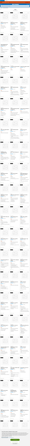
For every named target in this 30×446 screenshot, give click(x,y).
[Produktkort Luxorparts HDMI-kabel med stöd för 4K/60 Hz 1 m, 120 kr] (25, 253)
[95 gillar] (28, 380)
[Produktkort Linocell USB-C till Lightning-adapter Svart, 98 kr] (15, 123)
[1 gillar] (18, 34)
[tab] (2, 0)
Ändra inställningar (15, 443)
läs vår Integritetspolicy (11, 437)
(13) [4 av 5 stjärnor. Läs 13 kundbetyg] (14, 174)
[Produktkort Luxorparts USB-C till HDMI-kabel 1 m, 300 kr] (5, 232)
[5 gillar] (8, 34)
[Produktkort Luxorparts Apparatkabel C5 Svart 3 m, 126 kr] (15, 275)
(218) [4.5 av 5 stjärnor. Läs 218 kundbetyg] (15, 67)
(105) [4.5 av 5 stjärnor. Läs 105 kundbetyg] (15, 217)
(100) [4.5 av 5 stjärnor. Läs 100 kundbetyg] (15, 303)
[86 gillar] (28, 142)
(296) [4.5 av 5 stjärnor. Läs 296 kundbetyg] (24, 109)
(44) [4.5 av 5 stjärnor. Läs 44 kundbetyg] (14, 261)
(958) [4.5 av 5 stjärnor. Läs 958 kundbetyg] (5, 23)
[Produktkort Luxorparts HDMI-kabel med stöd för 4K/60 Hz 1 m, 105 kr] (5, 296)
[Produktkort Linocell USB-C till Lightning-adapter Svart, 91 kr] (25, 38)
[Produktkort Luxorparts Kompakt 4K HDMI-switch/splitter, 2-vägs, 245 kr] (5, 146)
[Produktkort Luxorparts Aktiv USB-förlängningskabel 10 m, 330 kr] (5, 275)
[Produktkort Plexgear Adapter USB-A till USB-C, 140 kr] (15, 167)
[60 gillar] (28, 292)
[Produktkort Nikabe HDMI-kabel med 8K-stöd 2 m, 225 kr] (25, 319)
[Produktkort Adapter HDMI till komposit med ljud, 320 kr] (25, 384)
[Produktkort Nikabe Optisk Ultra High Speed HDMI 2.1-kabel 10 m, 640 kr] (15, 102)
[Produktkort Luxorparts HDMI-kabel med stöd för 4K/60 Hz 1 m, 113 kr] (25, 188)
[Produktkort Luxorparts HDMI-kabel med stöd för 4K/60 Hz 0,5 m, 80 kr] (15, 340)
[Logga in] (27, 4)
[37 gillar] (28, 228)
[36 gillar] (18, 12)
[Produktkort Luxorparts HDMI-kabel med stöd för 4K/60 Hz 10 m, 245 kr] (5, 167)
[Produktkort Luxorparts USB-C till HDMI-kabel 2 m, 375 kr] (15, 404)
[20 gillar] (8, 119)
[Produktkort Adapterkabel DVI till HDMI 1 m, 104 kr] (25, 102)
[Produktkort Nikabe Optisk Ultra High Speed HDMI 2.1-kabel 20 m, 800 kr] (5, 60)
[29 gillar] (18, 206)
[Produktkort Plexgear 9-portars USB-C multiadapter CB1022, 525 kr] (15, 253)
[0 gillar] (18, 142)
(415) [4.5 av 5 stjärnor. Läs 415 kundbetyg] (24, 88)
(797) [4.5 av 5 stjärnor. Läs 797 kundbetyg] (15, 24)
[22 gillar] (28, 163)
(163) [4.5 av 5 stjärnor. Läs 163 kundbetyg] (24, 217)
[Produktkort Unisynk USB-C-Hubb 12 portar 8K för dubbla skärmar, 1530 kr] (5, 404)
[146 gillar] (28, 98)
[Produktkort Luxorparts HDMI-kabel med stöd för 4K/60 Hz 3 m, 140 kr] (5, 188)
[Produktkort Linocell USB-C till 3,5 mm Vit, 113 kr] (25, 81)
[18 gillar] (28, 77)
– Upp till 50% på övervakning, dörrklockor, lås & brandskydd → (14, 2)
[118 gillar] (28, 421)
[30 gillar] (8, 337)
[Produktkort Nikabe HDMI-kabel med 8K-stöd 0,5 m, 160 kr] (15, 188)
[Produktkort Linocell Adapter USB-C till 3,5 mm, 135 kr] (5, 16)
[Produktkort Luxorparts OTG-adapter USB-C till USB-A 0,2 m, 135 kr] (15, 424)
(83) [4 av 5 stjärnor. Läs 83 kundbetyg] (24, 46)
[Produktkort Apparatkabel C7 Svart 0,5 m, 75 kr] (25, 361)
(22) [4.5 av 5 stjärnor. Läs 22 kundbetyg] (24, 175)
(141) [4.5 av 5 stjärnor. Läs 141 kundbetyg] (5, 260)
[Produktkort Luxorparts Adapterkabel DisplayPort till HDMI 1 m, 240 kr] (25, 404)
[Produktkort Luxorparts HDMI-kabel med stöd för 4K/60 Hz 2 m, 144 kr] (5, 361)
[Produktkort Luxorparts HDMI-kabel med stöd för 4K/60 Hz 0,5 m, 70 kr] (15, 16)
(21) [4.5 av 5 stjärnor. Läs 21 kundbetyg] (14, 46)
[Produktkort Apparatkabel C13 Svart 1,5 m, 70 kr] (25, 424)
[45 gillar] (8, 206)
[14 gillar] (28, 34)
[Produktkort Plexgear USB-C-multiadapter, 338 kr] (25, 275)
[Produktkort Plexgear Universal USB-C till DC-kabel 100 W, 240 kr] (5, 210)
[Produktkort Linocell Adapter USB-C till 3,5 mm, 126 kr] (5, 424)
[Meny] (1, 4)
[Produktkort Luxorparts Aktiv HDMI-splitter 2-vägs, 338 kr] (25, 232)
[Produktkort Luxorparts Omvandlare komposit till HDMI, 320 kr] (15, 60)
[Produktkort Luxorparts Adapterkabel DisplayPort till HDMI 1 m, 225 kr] (5, 102)
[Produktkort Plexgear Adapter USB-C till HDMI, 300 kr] (25, 210)
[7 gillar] (8, 315)
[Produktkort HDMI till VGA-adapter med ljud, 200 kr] (25, 60)
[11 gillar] (18, 315)
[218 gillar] (8, 12)
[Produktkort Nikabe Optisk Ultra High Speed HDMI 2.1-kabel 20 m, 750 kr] (15, 38)
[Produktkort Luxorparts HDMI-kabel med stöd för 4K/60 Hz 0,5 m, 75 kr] (25, 16)
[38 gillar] (18, 185)
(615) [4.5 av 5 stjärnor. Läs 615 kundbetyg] (5, 391)
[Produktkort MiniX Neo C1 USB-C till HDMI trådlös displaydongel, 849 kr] (15, 361)
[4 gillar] (18, 292)
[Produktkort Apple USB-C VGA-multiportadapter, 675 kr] (5, 123)
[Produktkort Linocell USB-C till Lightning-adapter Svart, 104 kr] (15, 81)
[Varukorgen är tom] (29, 4)
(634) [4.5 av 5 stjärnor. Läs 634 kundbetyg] (24, 326)
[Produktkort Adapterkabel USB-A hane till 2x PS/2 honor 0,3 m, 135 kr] (5, 340)
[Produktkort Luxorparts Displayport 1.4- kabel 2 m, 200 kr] (15, 296)
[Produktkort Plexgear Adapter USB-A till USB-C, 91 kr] (5, 384)
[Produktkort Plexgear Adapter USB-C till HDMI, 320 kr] (15, 232)
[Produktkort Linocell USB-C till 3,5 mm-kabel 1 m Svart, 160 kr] (25, 146)
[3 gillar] (8, 163)
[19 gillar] (28, 206)
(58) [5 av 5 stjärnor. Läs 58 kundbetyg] (14, 392)
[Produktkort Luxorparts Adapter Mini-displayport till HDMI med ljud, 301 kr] (5, 81)
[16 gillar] (18, 163)
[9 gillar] (8, 98)
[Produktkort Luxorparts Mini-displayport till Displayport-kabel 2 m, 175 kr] (15, 384)
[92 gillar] (18, 56)
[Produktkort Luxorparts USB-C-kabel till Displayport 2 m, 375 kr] (15, 146)
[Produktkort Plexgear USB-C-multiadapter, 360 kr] (25, 340)
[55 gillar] (8, 77)
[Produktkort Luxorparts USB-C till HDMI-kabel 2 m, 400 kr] (5, 319)
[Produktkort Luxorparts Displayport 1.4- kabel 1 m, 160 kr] (15, 319)
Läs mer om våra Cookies (5, 437)
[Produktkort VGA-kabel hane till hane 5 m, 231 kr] (5, 253)
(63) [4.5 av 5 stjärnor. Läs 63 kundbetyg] (24, 67)
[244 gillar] (18, 421)
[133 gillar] (28, 337)
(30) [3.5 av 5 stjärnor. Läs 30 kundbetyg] (24, 392)
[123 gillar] (8, 380)
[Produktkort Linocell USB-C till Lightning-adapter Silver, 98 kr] (25, 296)
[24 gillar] (8, 142)
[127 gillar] (28, 357)
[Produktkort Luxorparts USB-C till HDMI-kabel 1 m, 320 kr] (15, 210)
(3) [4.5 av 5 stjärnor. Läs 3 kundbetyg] (14, 369)
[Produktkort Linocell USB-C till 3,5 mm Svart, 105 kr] (25, 123)
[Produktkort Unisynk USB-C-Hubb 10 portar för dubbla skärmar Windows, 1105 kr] (25, 167)
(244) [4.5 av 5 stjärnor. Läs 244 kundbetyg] (24, 368)
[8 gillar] (28, 56)
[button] (17, 10)
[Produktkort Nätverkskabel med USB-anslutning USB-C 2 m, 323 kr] (5, 38)
